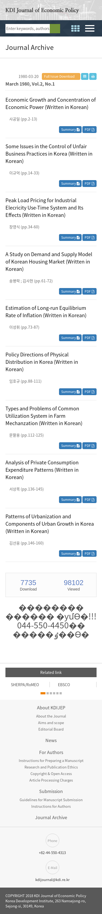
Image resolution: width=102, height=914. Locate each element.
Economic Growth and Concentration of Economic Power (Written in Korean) (50, 103)
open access (94, 11)
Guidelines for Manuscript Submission (51, 799)
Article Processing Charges (51, 780)
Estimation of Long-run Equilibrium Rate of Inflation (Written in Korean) (45, 311)
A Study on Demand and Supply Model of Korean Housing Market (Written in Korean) (48, 261)
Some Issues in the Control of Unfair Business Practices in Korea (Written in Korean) (48, 154)
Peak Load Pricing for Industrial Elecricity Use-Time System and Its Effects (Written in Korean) (44, 207)
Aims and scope (51, 722)
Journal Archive (51, 817)
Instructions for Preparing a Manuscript (51, 760)
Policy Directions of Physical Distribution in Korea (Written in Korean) (41, 362)
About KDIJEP (51, 707)
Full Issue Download (59, 76)
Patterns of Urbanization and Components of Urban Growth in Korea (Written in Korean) (49, 524)
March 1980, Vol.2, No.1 (30, 83)
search (55, 28)
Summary (70, 129)
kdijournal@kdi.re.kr (52, 879)
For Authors (51, 752)
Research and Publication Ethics (51, 767)
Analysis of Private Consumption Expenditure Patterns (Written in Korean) (42, 470)
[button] (43, 693)
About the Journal (51, 716)
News (51, 740)
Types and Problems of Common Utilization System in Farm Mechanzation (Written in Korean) (43, 416)
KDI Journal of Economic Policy (42, 11)
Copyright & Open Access (51, 773)
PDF (89, 129)
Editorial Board (51, 729)
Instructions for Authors (51, 806)
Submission (51, 791)
